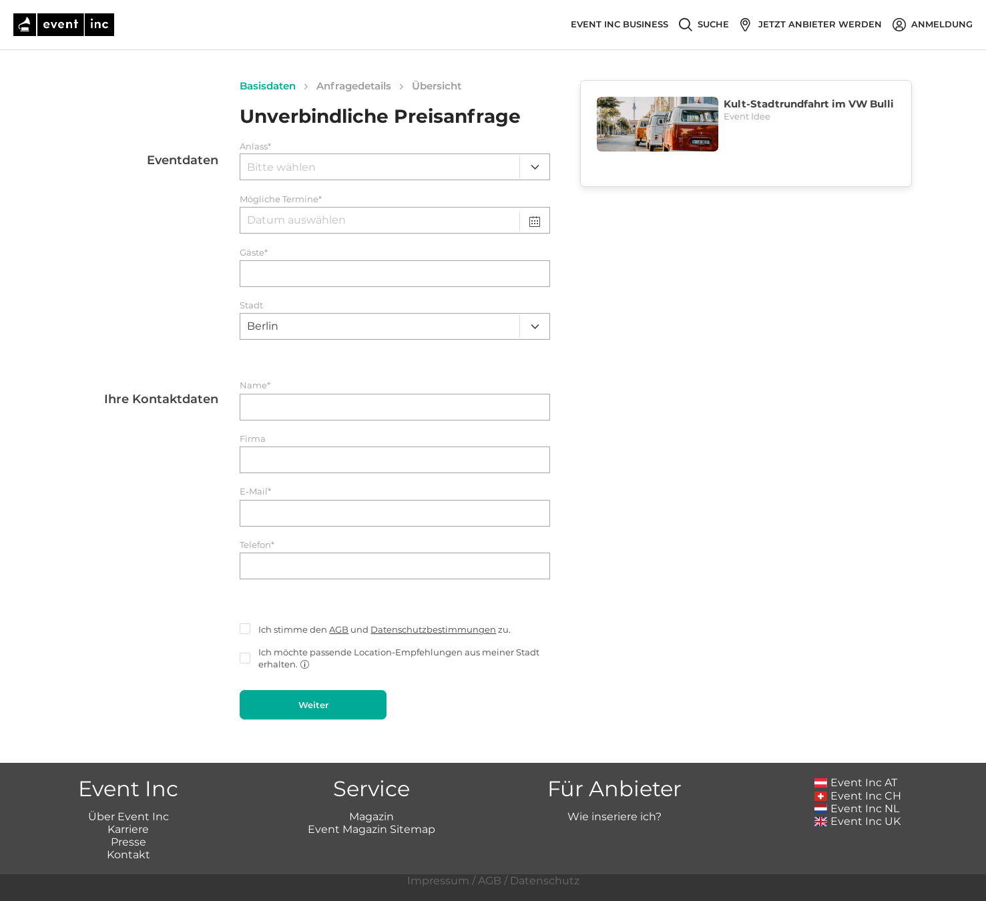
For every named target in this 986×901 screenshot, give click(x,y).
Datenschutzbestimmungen (433, 629)
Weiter (313, 704)
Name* (255, 385)
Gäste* (254, 253)
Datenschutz (544, 880)
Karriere (128, 829)
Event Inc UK (857, 821)
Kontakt (128, 854)
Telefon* (257, 545)
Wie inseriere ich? (614, 816)
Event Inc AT (855, 782)
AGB (338, 629)
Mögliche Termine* (281, 199)
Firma (253, 439)
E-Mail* (255, 492)
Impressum (438, 880)
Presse (128, 842)
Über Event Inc (128, 816)
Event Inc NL (856, 808)
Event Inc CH (857, 796)
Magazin (371, 816)
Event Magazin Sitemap (371, 829)
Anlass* (255, 146)
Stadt (251, 305)
